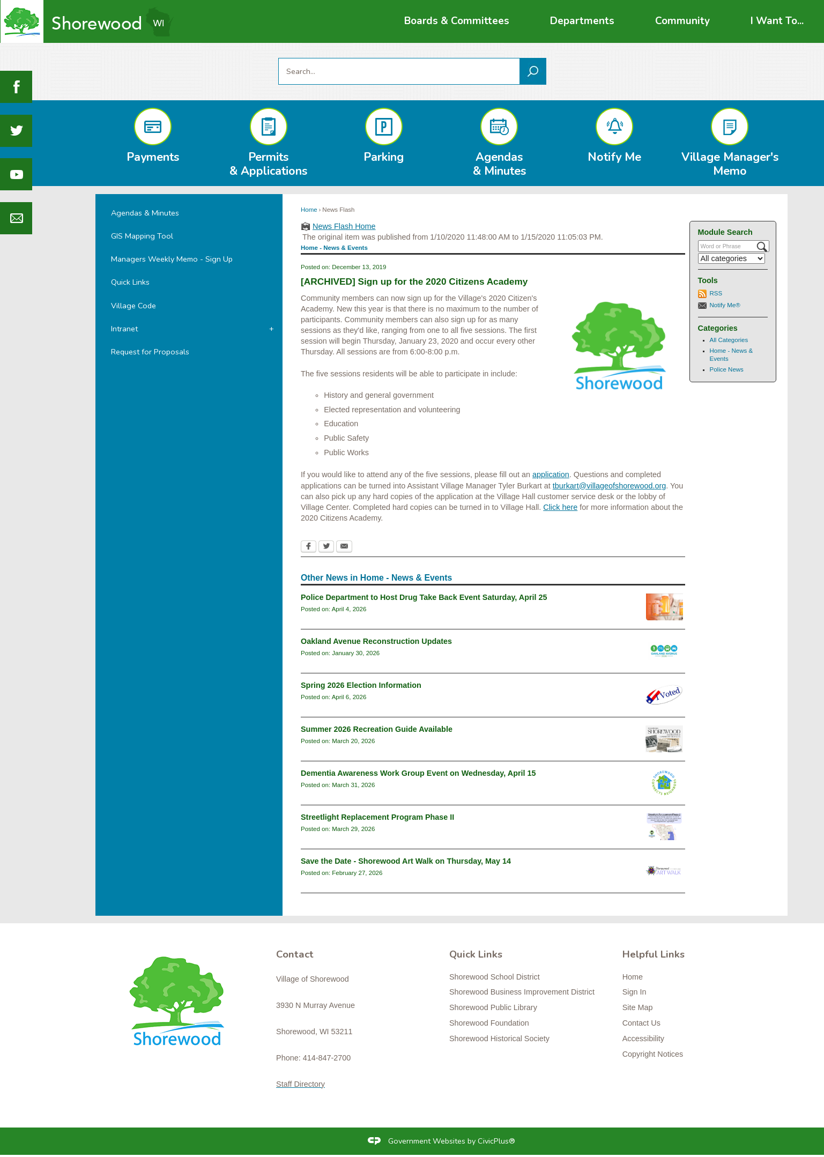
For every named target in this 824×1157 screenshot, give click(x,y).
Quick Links (130, 282)
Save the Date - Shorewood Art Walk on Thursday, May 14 (406, 861)
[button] (532, 71)
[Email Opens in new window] (344, 547)
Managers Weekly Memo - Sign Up (172, 259)
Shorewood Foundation (489, 1023)
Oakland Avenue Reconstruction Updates (376, 641)
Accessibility (643, 1038)
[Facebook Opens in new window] (308, 547)
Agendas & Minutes (145, 212)
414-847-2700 (327, 1058)
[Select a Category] (732, 258)
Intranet (124, 328)
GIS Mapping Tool (142, 236)
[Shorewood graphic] (182, 1007)
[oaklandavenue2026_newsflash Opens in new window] (664, 650)
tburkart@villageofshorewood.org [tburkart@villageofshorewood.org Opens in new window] (609, 485)
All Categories (729, 340)
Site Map (637, 1007)
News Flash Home (344, 226)
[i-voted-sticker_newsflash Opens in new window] (664, 694)
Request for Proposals (150, 351)
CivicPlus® (496, 1141)
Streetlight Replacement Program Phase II (377, 817)
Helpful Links (653, 954)
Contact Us (641, 1023)
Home (309, 209)
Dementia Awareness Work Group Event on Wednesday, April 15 (418, 773)
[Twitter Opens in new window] (326, 547)
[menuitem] (457, 21)
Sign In (634, 992)
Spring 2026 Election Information (361, 685)
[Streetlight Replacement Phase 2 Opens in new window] (664, 826)
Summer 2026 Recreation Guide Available (376, 729)
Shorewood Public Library (493, 1007)
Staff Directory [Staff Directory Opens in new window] (300, 1084)
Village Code (133, 305)
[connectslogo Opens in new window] (664, 782)
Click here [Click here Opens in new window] (560, 507)
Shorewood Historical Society (499, 1038)
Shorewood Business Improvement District (522, 992)
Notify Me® (725, 305)
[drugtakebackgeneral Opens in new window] (664, 606)
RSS (716, 293)
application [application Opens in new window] (550, 474)
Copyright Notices (653, 1054)
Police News (727, 369)
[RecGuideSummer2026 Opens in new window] (664, 738)
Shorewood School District (494, 977)
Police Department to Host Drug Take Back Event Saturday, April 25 (424, 597)
